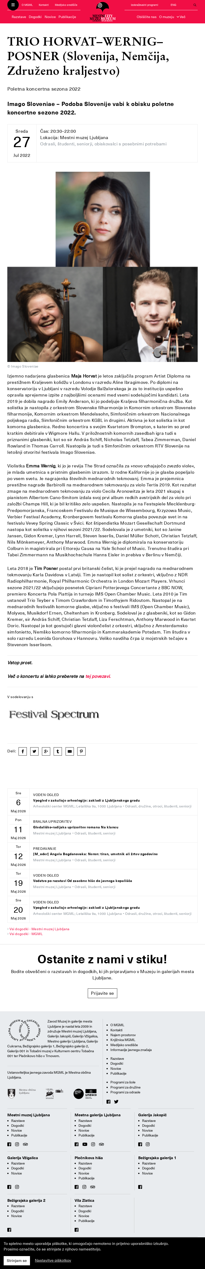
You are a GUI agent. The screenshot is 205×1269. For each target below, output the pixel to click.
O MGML (27, 5)
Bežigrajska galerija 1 (157, 1157)
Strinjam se (17, 1260)
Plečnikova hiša (89, 1157)
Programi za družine (125, 1087)
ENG (173, 5)
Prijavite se (102, 993)
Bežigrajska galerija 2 (26, 1200)
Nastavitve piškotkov (53, 1260)
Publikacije (67, 17)
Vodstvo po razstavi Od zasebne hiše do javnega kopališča (82, 881)
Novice (50, 17)
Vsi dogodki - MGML (26, 934)
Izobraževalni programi (144, 5)
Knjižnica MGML (122, 1040)
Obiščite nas (146, 17)
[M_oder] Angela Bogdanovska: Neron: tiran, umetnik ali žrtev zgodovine (95, 854)
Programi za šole (123, 1082)
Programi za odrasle (125, 1092)
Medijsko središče (66, 5)
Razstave (19, 17)
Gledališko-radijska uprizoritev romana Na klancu (75, 827)
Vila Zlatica (84, 1200)
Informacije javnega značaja (131, 1050)
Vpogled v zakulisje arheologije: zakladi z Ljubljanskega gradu (86, 800)
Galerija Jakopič (152, 1115)
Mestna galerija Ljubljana (98, 1115)
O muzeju (166, 17)
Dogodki (35, 17)
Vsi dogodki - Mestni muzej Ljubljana (39, 929)
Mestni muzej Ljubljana (28, 1115)
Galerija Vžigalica (22, 1157)
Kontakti (44, 5)
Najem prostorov (123, 1035)
